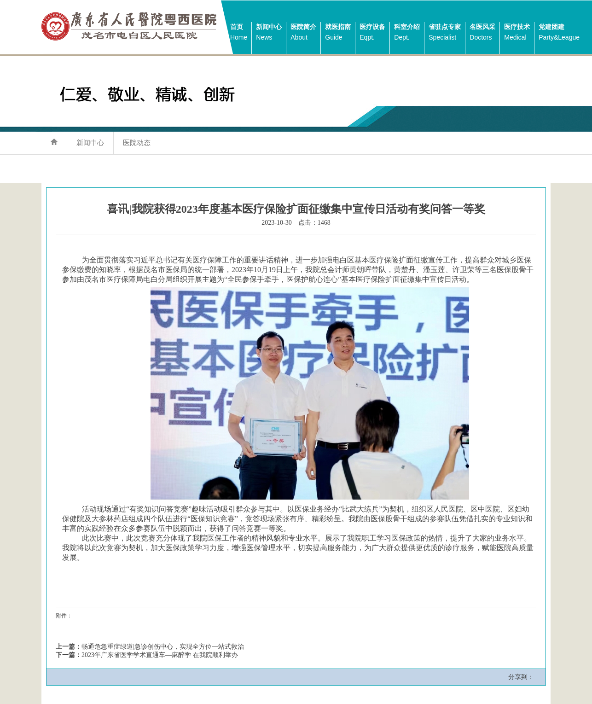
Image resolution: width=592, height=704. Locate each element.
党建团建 (559, 32)
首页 (238, 32)
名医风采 (482, 32)
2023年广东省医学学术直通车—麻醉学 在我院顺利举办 (159, 655)
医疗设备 (372, 32)
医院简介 (303, 32)
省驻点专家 (445, 32)
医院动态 (137, 142)
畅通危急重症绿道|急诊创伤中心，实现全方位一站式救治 (162, 646)
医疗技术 (517, 32)
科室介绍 (407, 32)
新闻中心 (269, 32)
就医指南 (338, 32)
